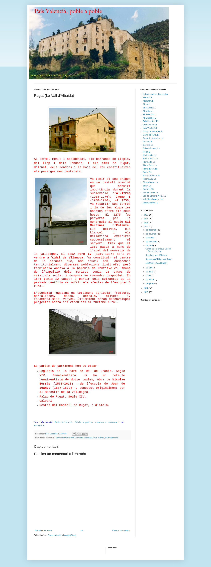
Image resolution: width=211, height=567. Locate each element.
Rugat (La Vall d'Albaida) (156, 255)
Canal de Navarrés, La (153, 138)
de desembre (152, 230)
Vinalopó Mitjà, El (150, 203)
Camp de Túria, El (151, 135)
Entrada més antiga (121, 530)
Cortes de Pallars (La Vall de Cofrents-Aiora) (158, 250)
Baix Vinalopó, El (150, 128)
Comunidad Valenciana (65, 438)
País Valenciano (111, 438)
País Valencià (99, 438)
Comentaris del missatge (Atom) (62, 535)
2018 (146, 215)
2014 (146, 288)
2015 (146, 226)
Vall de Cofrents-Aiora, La (154, 196)
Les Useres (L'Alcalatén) (156, 263)
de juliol (149, 245)
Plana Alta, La (149, 162)
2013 (146, 292)
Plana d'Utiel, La (150, 169)
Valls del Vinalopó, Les (153, 199)
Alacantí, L (147, 97)
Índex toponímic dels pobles (155, 94)
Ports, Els (147, 172)
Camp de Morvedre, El (153, 131)
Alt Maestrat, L (149, 108)
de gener (150, 283)
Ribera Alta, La (149, 179)
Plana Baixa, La (150, 165)
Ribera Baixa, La (150, 182)
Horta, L (146, 152)
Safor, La (147, 186)
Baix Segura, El (150, 125)
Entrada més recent (43, 530)
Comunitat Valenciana (84, 438)
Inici (82, 530)
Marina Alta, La (149, 155)
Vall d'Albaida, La (150, 192)
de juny (149, 268)
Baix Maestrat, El (150, 121)
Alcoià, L (147, 104)
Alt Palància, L (149, 114)
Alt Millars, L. (148, 111)
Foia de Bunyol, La (151, 148)
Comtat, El (147, 141)
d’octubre (150, 238)
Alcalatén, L (148, 101)
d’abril (149, 275)
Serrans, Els (148, 189)
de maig (150, 272)
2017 (146, 219)
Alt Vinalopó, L (149, 118)
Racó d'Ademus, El (151, 175)
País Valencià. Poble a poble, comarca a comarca (86, 422)
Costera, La (148, 145)
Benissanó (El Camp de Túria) (158, 259)
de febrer (150, 279)
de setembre (152, 242)
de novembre (152, 234)
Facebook (39, 425)
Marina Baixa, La (150, 158)
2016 (146, 223)
